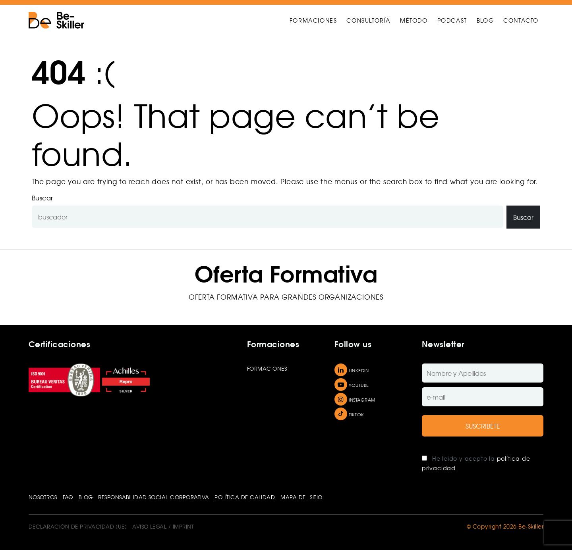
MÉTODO (414, 20)
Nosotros (43, 497)
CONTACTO (521, 20)
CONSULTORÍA (368, 20)
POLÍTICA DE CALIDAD (244, 497)
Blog (86, 497)
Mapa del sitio (301, 497)
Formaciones (267, 369)
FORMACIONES (313, 20)
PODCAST (452, 20)
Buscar (42, 197)
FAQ (68, 497)
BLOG (485, 20)
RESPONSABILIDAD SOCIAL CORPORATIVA (153, 497)
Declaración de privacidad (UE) (78, 526)
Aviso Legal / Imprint (163, 526)
